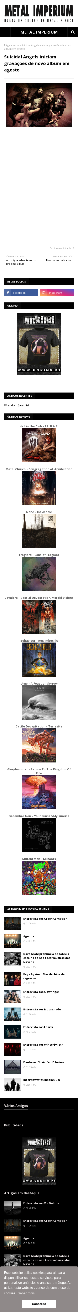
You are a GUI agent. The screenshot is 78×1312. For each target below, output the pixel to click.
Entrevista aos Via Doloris (41, 1203)
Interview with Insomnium (41, 1080)
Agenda (28, 936)
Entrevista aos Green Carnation (45, 919)
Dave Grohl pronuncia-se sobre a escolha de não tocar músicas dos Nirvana (46, 958)
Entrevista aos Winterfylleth (43, 1044)
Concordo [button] (39, 1304)
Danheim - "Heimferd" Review (43, 1062)
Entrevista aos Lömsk (38, 1027)
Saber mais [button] (26, 1293)
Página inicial (11, 45)
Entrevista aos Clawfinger (41, 992)
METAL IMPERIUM (39, 32)
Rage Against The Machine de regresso (43, 976)
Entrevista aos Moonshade (42, 1009)
